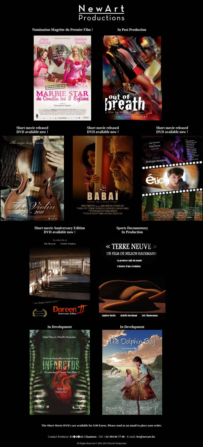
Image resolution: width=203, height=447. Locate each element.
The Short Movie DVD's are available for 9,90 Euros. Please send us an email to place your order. (101, 425)
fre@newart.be (145, 436)
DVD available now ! (32, 132)
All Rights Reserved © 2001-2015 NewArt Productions (101, 443)
